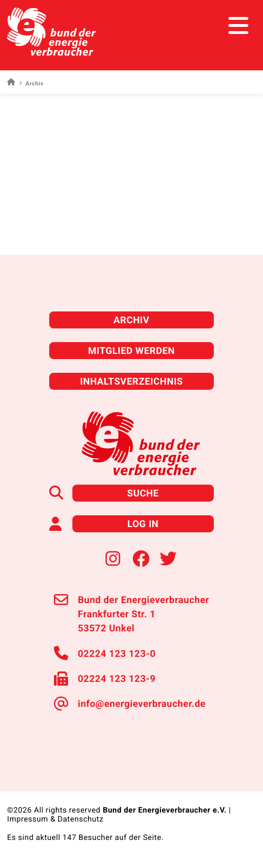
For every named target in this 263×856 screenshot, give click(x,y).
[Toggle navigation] (238, 25)
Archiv (131, 320)
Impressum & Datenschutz (55, 818)
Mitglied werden (131, 350)
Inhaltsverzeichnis (131, 381)
